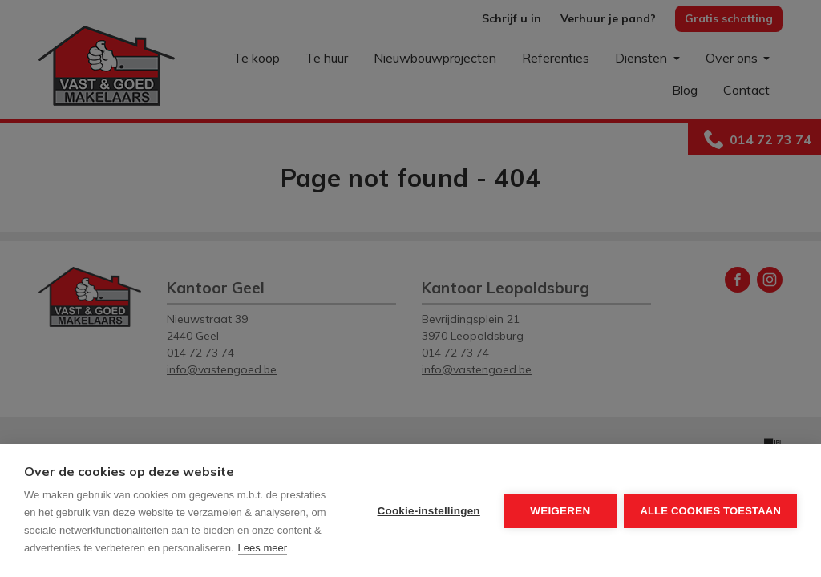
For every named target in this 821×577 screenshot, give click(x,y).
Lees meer (262, 548)
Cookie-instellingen (428, 511)
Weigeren (560, 511)
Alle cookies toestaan (710, 511)
